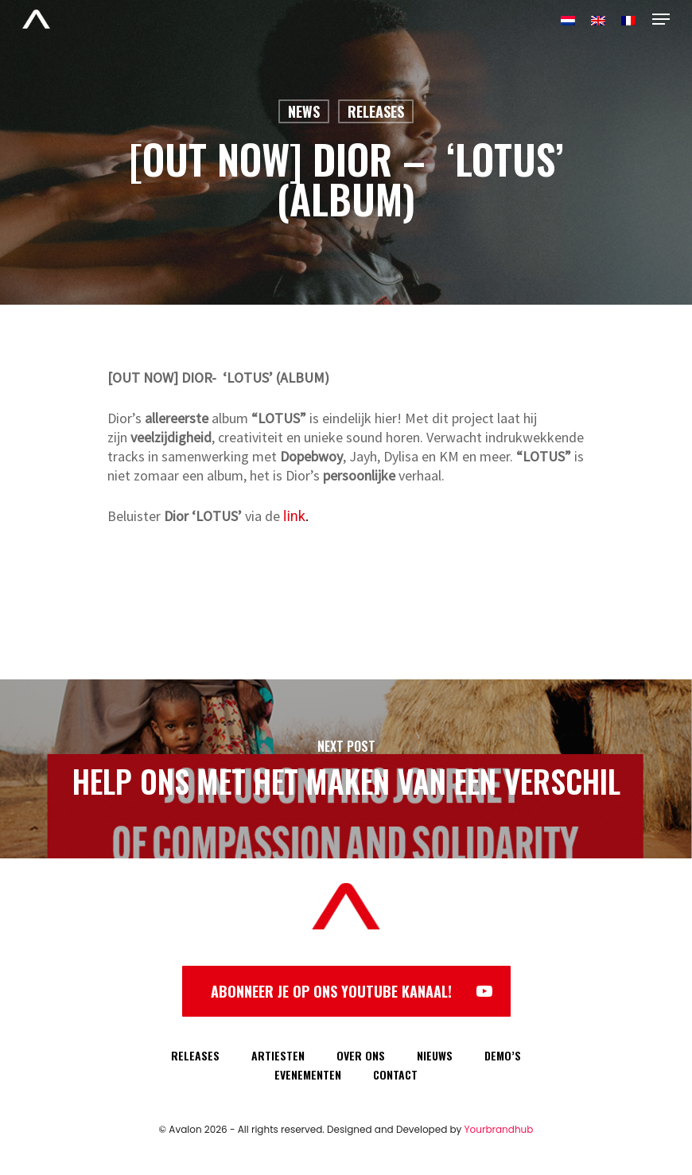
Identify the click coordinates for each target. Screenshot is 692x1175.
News (304, 111)
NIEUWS (435, 1055)
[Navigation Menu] (661, 19)
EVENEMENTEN (307, 1074)
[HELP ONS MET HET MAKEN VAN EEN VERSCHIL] (346, 768)
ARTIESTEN (278, 1055)
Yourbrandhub (499, 1129)
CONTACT (395, 1074)
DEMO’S (502, 1055)
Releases (376, 111)
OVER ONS (360, 1055)
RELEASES (195, 1055)
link (294, 516)
